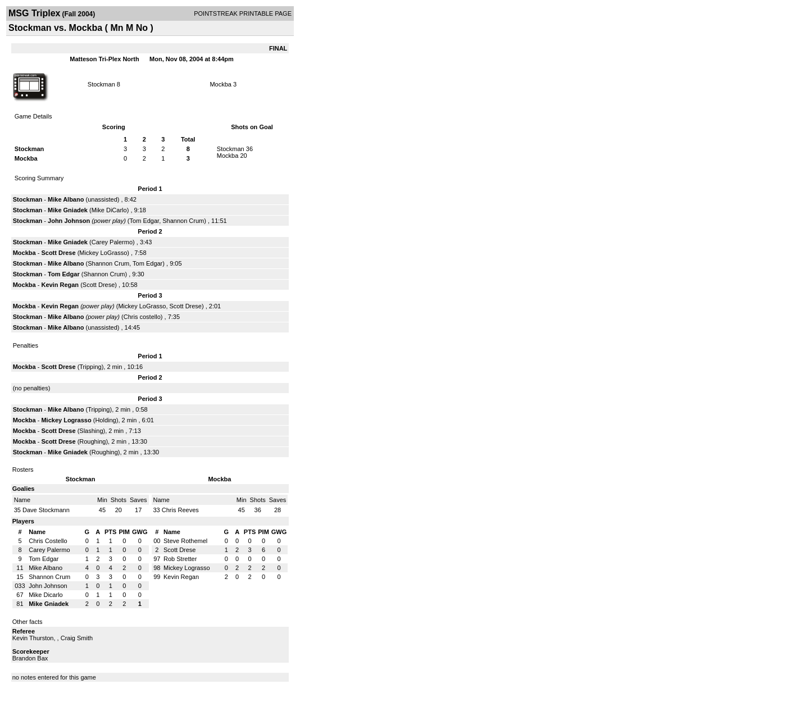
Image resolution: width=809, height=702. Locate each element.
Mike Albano (66, 199)
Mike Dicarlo (46, 594)
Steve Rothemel (185, 540)
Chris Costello (48, 540)
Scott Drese (58, 252)
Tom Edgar (145, 220)
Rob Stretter (180, 558)
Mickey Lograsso (66, 420)
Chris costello (142, 316)
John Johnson (69, 220)
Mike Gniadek (68, 210)
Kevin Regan (60, 284)
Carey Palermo (112, 242)
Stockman (101, 84)
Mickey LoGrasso (103, 252)
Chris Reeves (180, 510)
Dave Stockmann (46, 510)
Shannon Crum (183, 220)
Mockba (220, 84)
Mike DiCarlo (109, 210)
